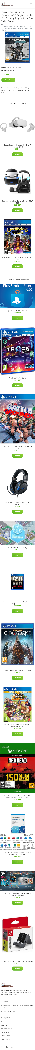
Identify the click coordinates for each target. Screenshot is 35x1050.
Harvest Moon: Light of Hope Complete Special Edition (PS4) (17, 726)
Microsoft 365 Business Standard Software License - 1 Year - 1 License (17, 854)
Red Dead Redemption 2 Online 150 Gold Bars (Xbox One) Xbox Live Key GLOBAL (17, 797)
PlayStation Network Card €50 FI (17, 311)
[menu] (31, 4)
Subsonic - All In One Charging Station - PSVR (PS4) (17, 202)
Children (4, 1025)
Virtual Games (6, 1036)
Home (3, 24)
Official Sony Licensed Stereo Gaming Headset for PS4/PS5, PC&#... (17, 503)
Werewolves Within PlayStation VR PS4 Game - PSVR (17, 258)
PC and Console (6, 1029)
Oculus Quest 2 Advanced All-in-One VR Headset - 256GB (17, 146)
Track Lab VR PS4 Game (17, 378)
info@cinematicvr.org (8, 1011)
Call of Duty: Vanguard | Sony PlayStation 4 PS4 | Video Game (17, 603)
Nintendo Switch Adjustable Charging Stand (18, 961)
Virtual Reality (5, 1039)
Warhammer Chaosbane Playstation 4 (17, 670)
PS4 (20, 67)
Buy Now (8, 80)
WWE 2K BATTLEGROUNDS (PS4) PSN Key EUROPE (17, 447)
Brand (3, 1022)
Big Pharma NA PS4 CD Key (17, 548)
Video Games (14, 67)
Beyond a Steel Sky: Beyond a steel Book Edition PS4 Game (18, 894)
